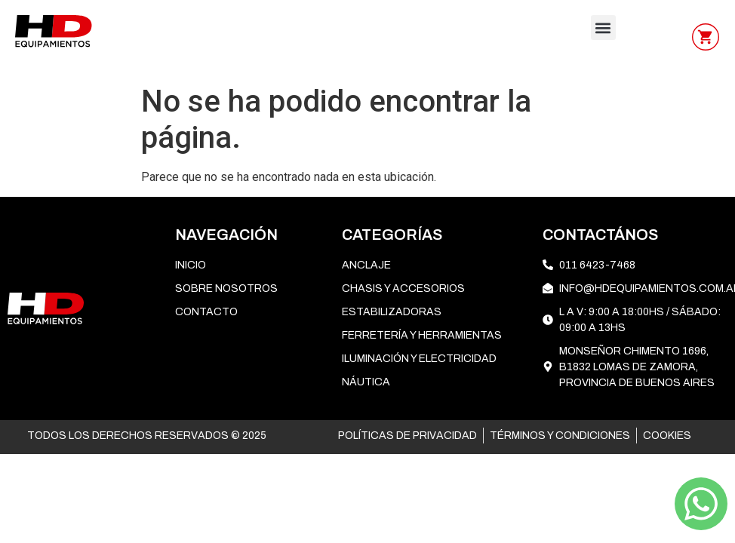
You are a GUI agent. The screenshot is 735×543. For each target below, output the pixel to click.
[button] (603, 27)
